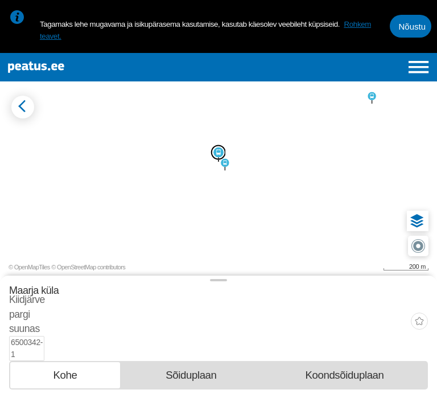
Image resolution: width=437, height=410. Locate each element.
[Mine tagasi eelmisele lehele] (22, 107)
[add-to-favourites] (419, 303)
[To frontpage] (83, 67)
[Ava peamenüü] (418, 67)
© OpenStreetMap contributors (88, 267)
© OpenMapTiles (29, 267)
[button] (417, 221)
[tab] (65, 337)
